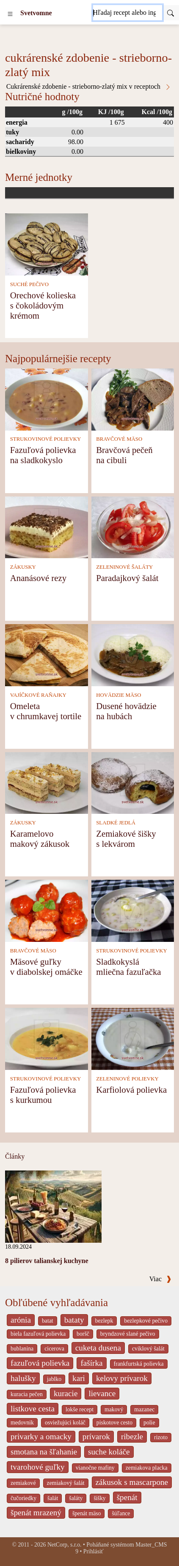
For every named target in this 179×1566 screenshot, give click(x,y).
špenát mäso (86, 1513)
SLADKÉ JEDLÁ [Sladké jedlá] (115, 823)
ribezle (132, 1436)
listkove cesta (33, 1408)
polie (149, 1422)
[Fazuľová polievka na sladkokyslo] (46, 398)
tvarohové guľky (38, 1466)
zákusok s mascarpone (132, 1482)
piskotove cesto (114, 1422)
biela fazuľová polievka (38, 1334)
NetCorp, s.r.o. (64, 1544)
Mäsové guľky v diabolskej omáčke (46, 967)
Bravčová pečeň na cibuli (124, 455)
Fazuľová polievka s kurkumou (43, 1095)
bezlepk (104, 1321)
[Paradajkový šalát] (132, 526)
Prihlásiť (93, 1551)
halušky (23, 1378)
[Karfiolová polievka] (132, 1038)
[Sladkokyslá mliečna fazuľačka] (132, 910)
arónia (21, 1319)
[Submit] (170, 12)
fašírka (91, 1363)
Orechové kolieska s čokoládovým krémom (43, 305)
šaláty (76, 1498)
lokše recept (80, 1409)
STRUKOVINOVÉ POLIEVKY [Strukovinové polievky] (45, 439)
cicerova (54, 1348)
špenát (127, 1497)
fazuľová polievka (40, 1363)
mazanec (144, 1409)
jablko (54, 1379)
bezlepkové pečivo (146, 1321)
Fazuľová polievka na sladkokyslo (43, 455)
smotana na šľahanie (44, 1451)
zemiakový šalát (66, 1483)
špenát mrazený (36, 1512)
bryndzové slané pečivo (127, 1334)
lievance (102, 1393)
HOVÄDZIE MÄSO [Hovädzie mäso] (118, 695)
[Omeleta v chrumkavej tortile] (46, 654)
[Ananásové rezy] (46, 526)
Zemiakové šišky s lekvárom (126, 838)
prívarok (96, 1436)
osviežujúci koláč (65, 1422)
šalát (52, 1498)
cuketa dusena (98, 1347)
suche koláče (109, 1451)
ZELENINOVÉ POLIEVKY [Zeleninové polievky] (127, 1079)
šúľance (121, 1513)
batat (47, 1321)
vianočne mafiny (95, 1468)
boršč (83, 1334)
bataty (74, 1319)
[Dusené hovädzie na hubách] (132, 654)
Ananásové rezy (38, 578)
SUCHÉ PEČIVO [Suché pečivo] (29, 284)
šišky (99, 1498)
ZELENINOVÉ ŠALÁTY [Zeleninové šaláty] (124, 567)
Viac (160, 1278)
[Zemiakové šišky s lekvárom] (132, 782)
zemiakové (23, 1483)
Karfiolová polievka (131, 1089)
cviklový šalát (148, 1348)
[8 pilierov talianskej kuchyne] (53, 1205)
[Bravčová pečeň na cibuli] (132, 398)
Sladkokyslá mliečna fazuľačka (128, 967)
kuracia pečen (27, 1394)
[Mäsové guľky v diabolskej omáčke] (46, 910)
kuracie (65, 1393)
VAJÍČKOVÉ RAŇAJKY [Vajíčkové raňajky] (38, 695)
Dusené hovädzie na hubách (126, 711)
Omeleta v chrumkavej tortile (46, 711)
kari (78, 1378)
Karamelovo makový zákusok (39, 838)
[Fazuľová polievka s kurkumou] (46, 1038)
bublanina (22, 1348)
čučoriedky (23, 1498)
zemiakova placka (147, 1468)
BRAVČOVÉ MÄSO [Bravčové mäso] (119, 439)
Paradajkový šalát (127, 578)
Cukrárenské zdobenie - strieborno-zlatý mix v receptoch (88, 86)
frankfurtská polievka (139, 1364)
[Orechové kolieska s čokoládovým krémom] (46, 243)
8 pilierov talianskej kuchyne (46, 1260)
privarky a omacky (41, 1436)
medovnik (22, 1422)
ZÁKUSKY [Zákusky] (23, 567)
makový (114, 1409)
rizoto (161, 1437)
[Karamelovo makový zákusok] (46, 782)
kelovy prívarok (122, 1378)
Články (15, 1156)
